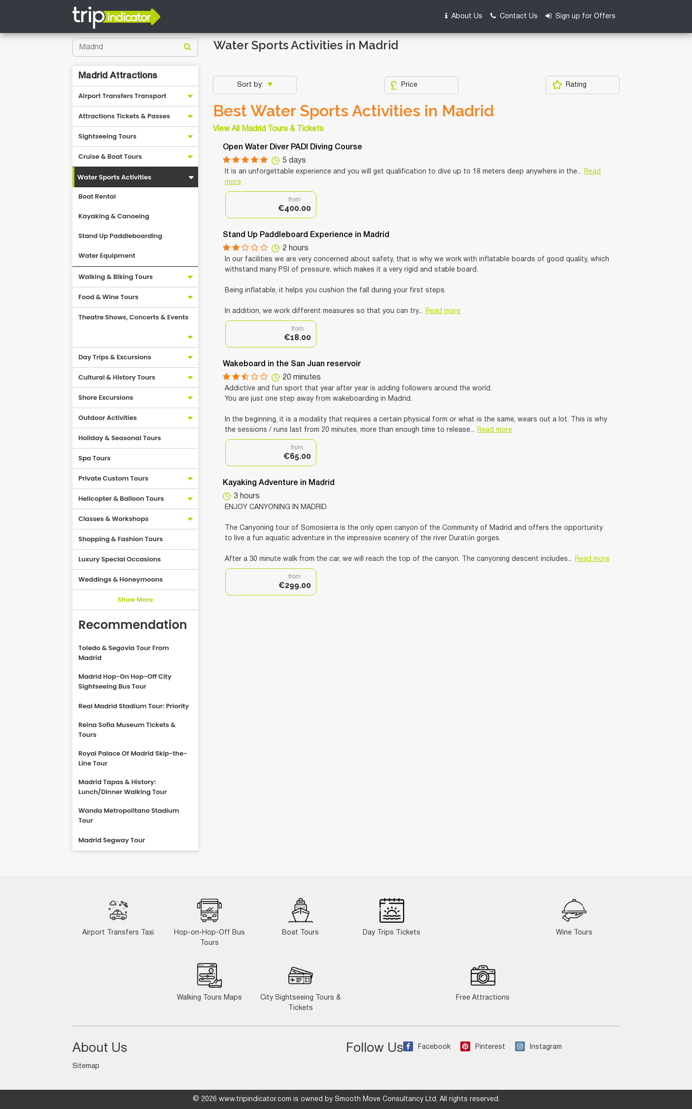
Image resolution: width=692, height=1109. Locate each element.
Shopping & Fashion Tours (120, 539)
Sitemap (86, 1066)
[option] (270, 204)
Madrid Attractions (117, 76)
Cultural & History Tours (116, 377)
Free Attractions (483, 982)
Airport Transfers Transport (122, 96)
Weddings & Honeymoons (120, 579)
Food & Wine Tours (108, 297)
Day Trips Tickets (391, 917)
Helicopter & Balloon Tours (121, 498)
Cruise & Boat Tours (110, 156)
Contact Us (514, 16)
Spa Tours (94, 458)
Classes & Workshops (113, 518)
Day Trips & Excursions (114, 357)
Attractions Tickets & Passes (124, 116)
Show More (135, 599)
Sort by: (251, 85)
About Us (464, 16)
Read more (442, 311)
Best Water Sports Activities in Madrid (353, 111)
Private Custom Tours (113, 478)
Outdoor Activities (107, 417)
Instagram (538, 1047)
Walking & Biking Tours (115, 276)
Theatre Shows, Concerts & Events (133, 317)
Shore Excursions (105, 397)
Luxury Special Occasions (119, 559)
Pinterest (482, 1047)
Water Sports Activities (114, 177)
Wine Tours (574, 917)
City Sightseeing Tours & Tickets (300, 987)
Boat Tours (300, 917)
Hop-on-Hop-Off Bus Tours (209, 922)
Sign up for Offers (581, 16)
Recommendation (132, 625)
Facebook (426, 1047)
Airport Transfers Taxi (118, 917)
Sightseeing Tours (107, 136)
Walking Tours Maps (209, 982)
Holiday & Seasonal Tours (119, 438)
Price (403, 85)
